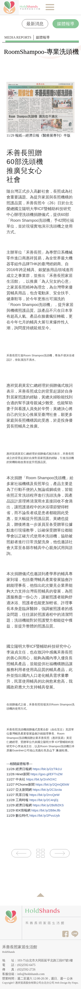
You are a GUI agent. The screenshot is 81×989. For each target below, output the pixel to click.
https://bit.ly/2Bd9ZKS (48, 805)
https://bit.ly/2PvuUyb (44, 815)
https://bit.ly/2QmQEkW (52, 784)
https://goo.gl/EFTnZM (46, 774)
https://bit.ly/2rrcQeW (44, 795)
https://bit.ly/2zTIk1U (47, 769)
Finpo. (75, 982)
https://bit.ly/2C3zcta (47, 789)
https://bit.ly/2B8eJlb (45, 810)
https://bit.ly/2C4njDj (43, 800)
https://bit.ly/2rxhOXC (41, 779)
